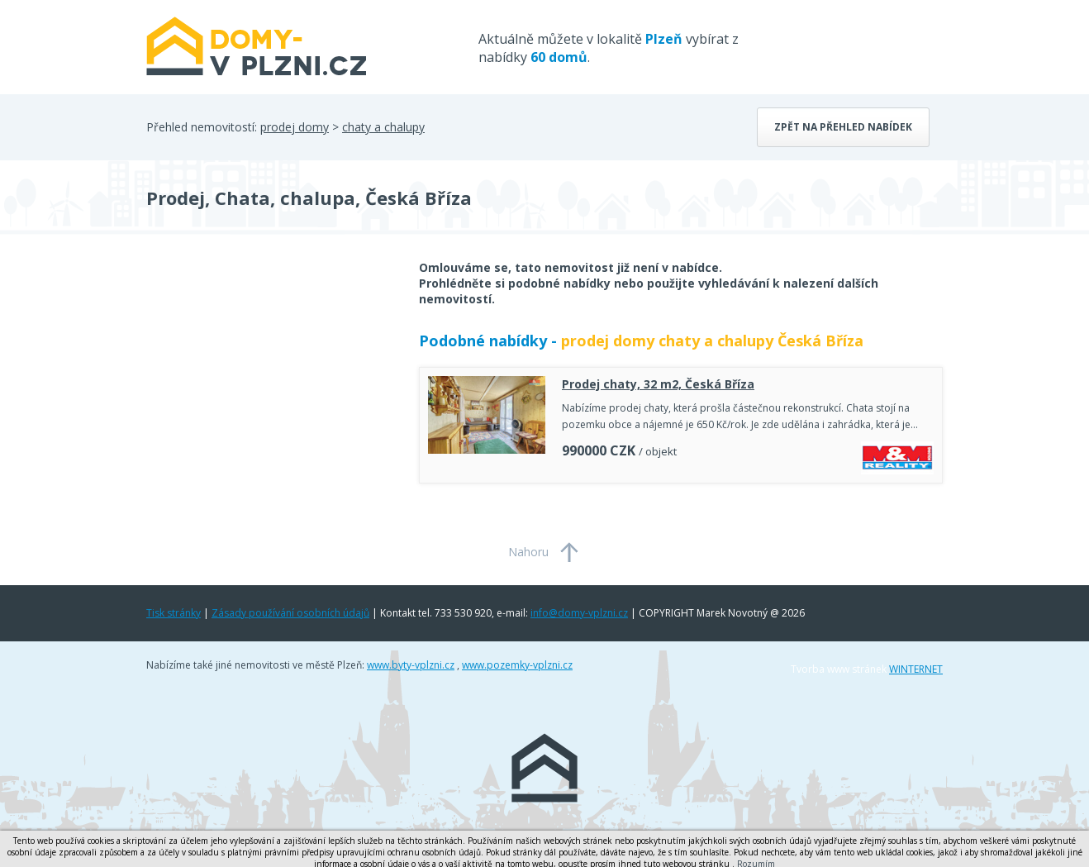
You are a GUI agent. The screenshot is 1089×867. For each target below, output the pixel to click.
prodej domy (294, 127)
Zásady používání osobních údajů (290, 613)
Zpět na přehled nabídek (843, 127)
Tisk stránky (173, 613)
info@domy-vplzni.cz (579, 613)
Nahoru (528, 552)
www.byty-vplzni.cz (410, 665)
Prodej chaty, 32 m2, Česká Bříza (658, 384)
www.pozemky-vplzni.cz (517, 665)
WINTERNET (916, 669)
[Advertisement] (270, 391)
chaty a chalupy (383, 127)
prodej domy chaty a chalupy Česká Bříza (712, 340)
